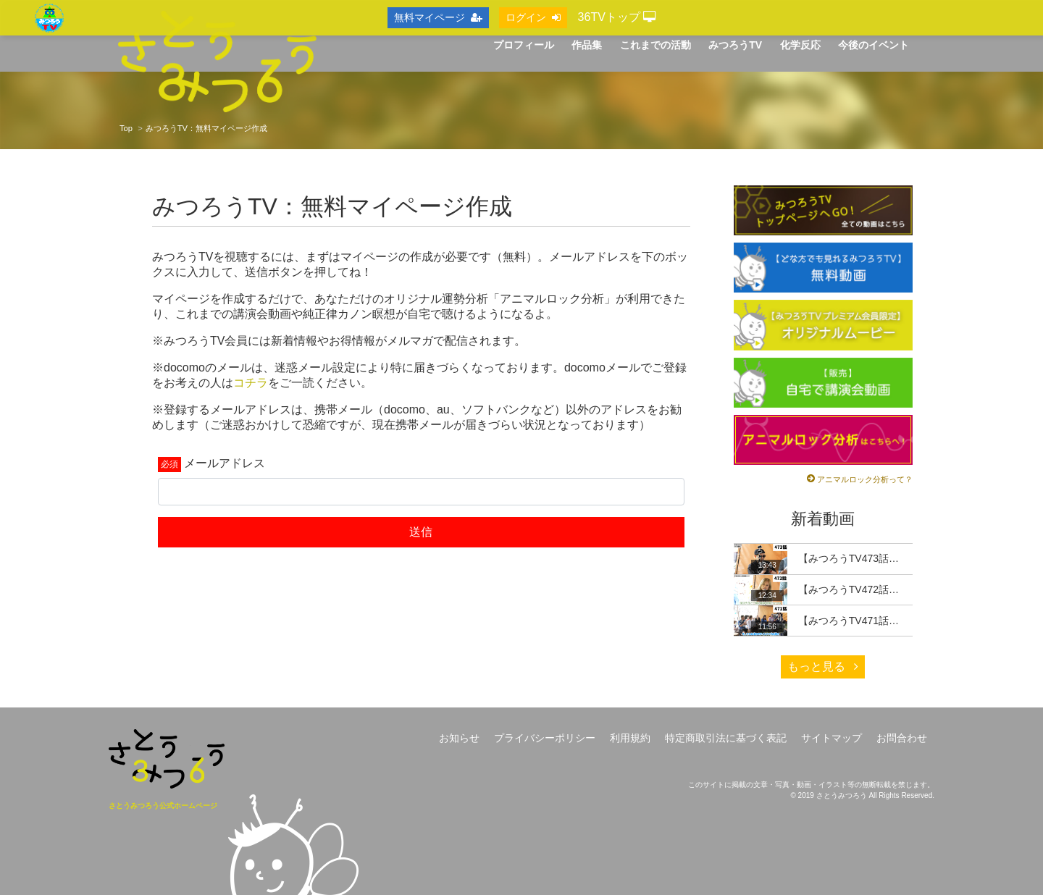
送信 (420, 532)
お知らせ (459, 738)
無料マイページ (438, 17)
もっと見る (822, 666)
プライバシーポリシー (544, 738)
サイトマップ (831, 738)
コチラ (250, 383)
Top (126, 128)
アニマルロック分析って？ (865, 479)
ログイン (533, 17)
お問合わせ (901, 738)
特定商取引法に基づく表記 (726, 738)
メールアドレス (224, 463)
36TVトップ (617, 17)
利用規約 (630, 738)
